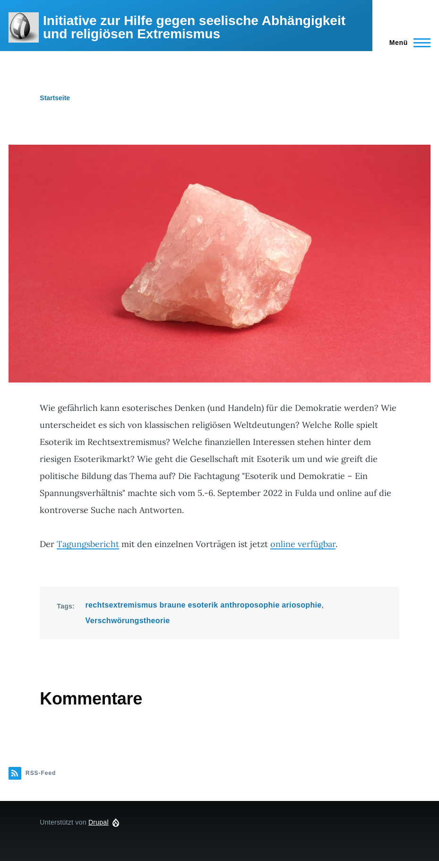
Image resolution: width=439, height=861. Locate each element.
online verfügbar (303, 544)
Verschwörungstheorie (128, 621)
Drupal (98, 822)
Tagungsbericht (88, 544)
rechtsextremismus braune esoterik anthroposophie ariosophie (204, 605)
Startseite (55, 98)
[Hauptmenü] (407, 42)
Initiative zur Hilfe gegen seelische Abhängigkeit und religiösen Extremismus (194, 27)
